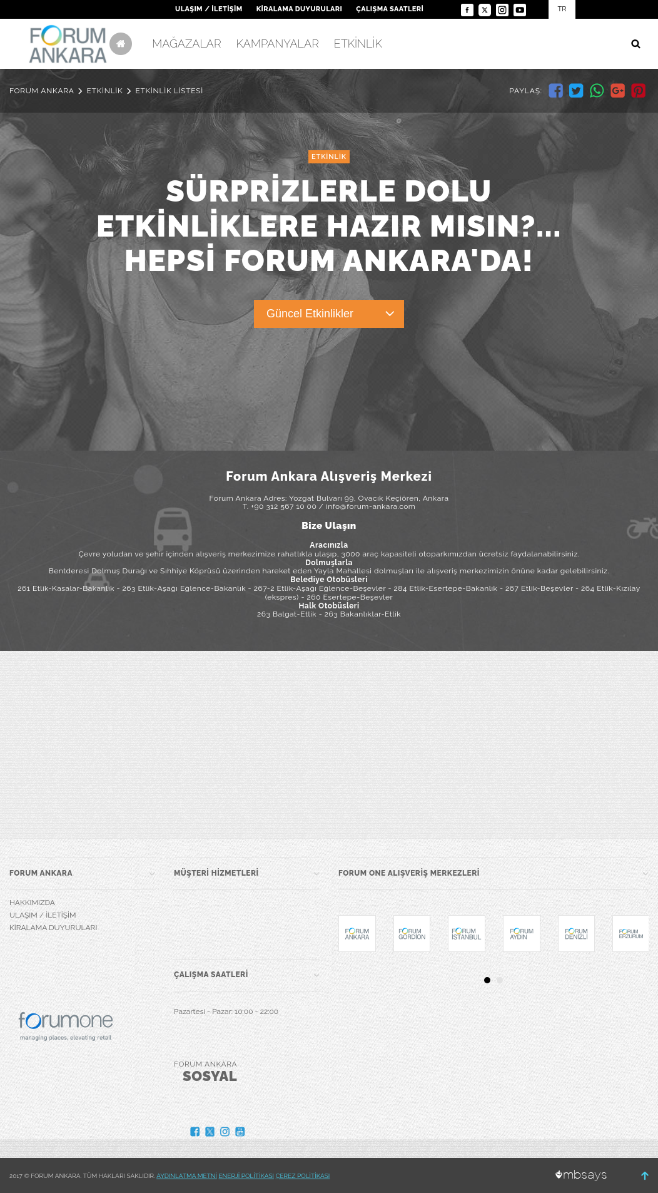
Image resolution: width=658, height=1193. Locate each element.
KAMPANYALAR (277, 43)
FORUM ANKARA (41, 90)
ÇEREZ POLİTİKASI (303, 1175)
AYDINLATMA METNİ (186, 1175)
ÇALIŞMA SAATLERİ (389, 9)
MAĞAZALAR (186, 43)
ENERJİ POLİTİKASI (247, 1175)
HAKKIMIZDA (32, 902)
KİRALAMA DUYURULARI (299, 9)
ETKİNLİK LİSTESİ (169, 90)
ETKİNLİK (358, 43)
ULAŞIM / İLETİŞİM (208, 9)
